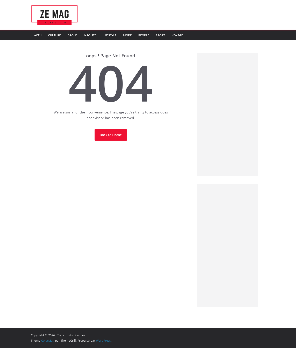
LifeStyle (110, 35)
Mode (127, 35)
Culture (54, 35)
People (143, 35)
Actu (38, 35)
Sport (160, 35)
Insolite (89, 35)
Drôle (72, 35)
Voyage (177, 35)
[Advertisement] (227, 114)
